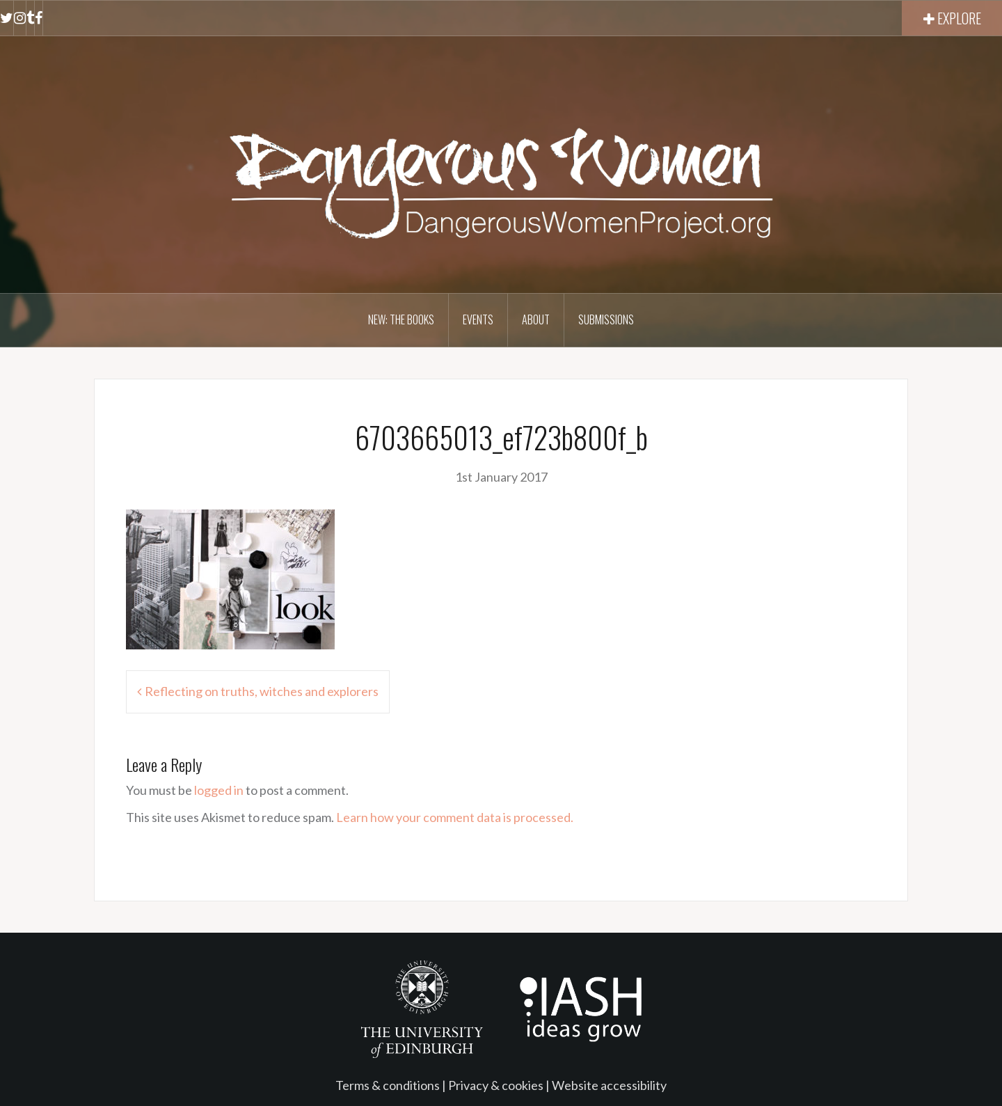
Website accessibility (609, 1085)
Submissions (606, 319)
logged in (219, 790)
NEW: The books (401, 319)
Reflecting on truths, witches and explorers (262, 691)
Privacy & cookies (495, 1085)
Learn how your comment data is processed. (454, 817)
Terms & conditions (387, 1085)
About (536, 319)
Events (478, 319)
